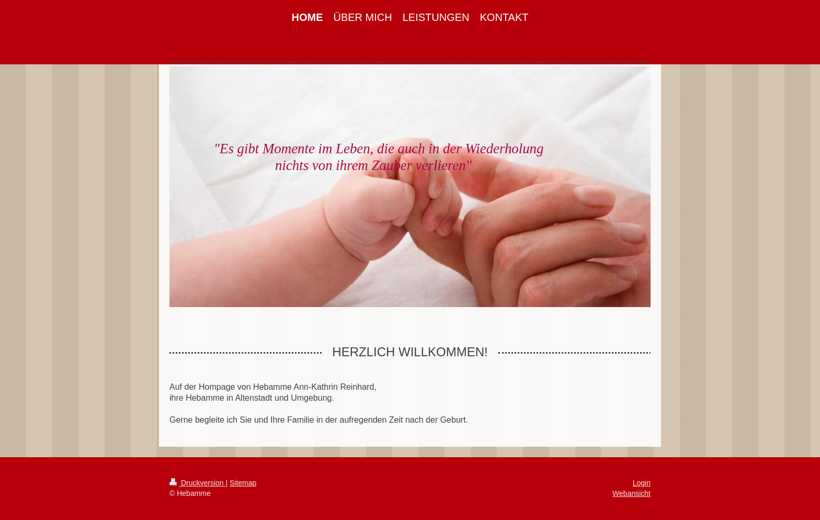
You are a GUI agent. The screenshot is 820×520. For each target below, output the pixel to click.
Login (642, 483)
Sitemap (243, 483)
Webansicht (631, 493)
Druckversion (197, 483)
